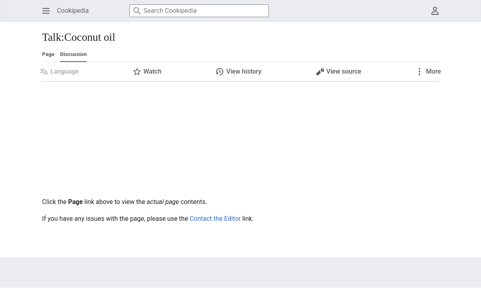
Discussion (73, 54)
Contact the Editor (215, 218)
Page (48, 54)
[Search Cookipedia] (199, 10)
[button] (59, 71)
